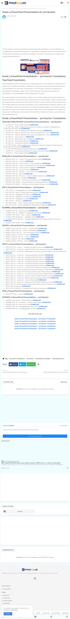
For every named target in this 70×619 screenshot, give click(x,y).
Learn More (14, 610)
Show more (64, 382)
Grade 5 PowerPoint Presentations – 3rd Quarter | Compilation (35, 326)
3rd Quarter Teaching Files (17, 358)
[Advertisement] (35, 487)
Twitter (23, 364)
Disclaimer (7, 603)
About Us (6, 595)
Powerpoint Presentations (42, 358)
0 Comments (63, 425)
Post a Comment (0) (35, 436)
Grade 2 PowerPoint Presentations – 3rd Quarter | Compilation (35, 321)
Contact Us (7, 598)
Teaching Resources (12, 8)
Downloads (30, 358)
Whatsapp (32, 364)
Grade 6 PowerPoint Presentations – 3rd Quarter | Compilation (35, 328)
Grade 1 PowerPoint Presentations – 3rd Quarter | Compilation (35, 319)
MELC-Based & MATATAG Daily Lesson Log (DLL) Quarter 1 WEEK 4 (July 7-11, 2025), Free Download (30, 463)
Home (4, 8)
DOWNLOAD (34, 125)
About (38, 613)
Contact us (46, 613)
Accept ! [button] (7, 613)
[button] (68, 3)
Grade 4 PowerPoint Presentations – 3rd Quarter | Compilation (35, 324)
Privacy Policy (8, 600)
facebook (20, 511)
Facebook (14, 364)
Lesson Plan (7, 589)
